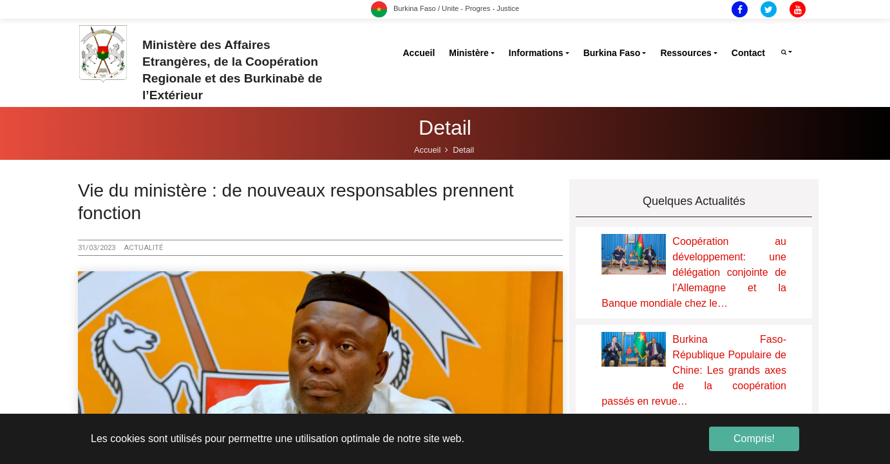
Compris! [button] (754, 438)
